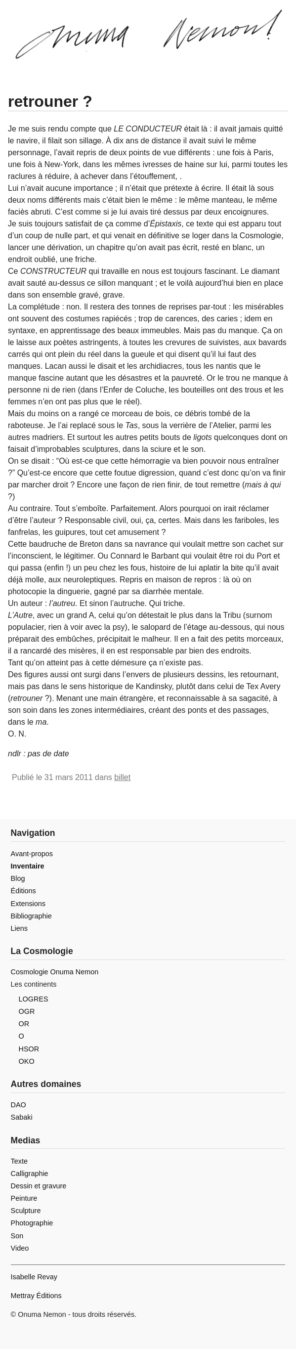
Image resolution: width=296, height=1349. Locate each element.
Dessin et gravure (39, 1186)
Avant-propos (32, 854)
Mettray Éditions (36, 1296)
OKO (27, 1061)
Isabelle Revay (34, 1277)
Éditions (23, 891)
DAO (18, 1105)
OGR (27, 1011)
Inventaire (27, 866)
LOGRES (33, 999)
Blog (18, 878)
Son (17, 1236)
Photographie (32, 1223)
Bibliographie (31, 916)
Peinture (24, 1198)
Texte (19, 1161)
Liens (19, 928)
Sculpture (26, 1211)
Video (20, 1248)
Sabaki (22, 1117)
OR (24, 1024)
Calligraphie (29, 1173)
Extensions (28, 904)
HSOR (29, 1049)
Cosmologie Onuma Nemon (55, 972)
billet (122, 777)
